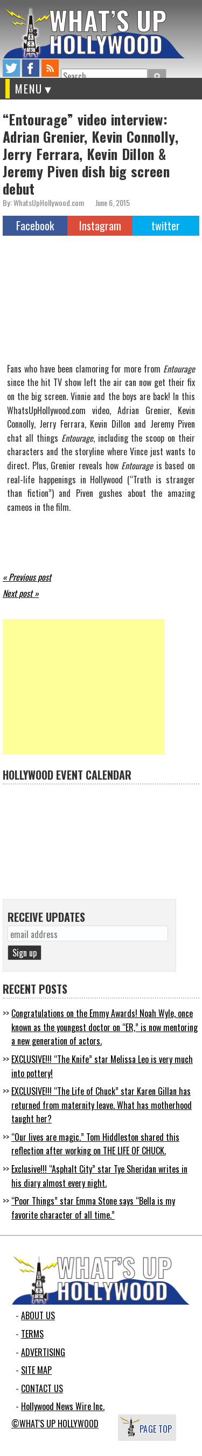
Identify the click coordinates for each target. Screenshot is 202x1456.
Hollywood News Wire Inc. (63, 1406)
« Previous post (27, 576)
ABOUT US (38, 1315)
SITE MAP (36, 1370)
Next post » (21, 593)
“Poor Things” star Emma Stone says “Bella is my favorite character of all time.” (93, 1207)
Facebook (35, 225)
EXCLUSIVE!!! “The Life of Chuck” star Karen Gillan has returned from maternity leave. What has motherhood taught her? (101, 1105)
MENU (29, 89)
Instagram (100, 225)
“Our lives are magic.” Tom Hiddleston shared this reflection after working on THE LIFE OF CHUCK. (95, 1144)
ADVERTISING (43, 1352)
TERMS (32, 1333)
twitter (11, 68)
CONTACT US (42, 1388)
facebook (30, 68)
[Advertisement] (83, 686)
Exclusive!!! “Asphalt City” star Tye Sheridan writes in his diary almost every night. (99, 1175)
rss (50, 68)
